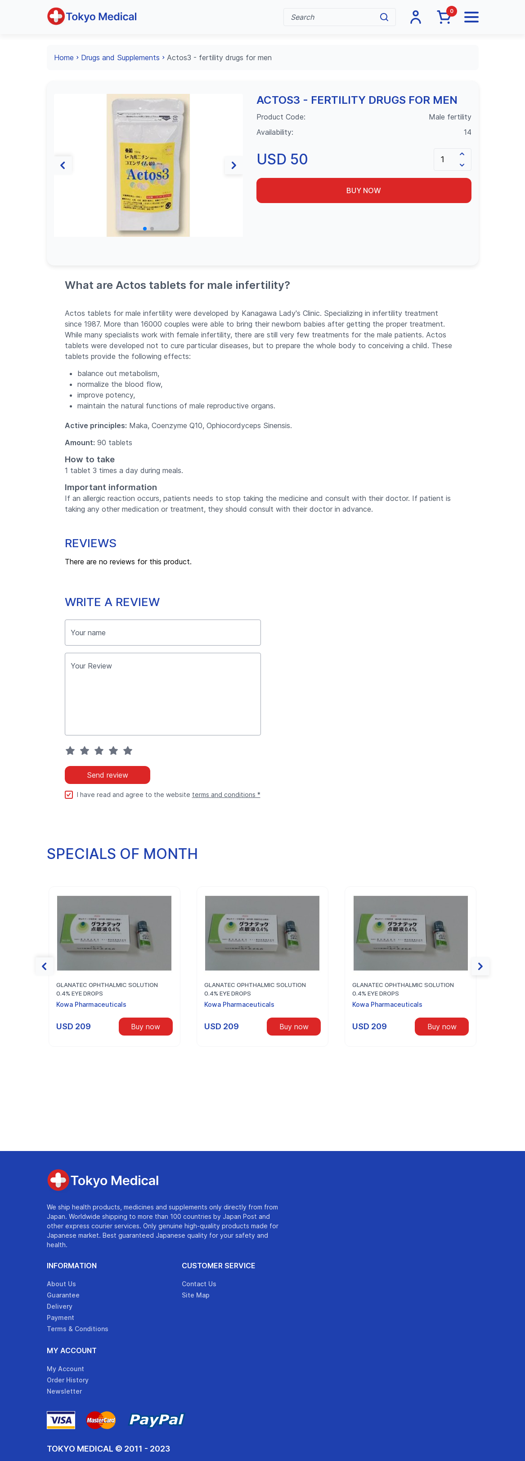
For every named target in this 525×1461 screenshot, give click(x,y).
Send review (107, 774)
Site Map (196, 1295)
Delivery (59, 1306)
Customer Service (219, 1265)
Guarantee (63, 1295)
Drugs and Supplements (120, 57)
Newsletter (64, 1391)
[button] (63, 165)
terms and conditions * (226, 794)
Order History (68, 1380)
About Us (61, 1284)
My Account (72, 1350)
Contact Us (199, 1284)
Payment (60, 1317)
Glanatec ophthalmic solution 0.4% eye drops (107, 989)
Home (64, 57)
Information (72, 1265)
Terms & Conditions (77, 1329)
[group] (148, 165)
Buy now (363, 190)
